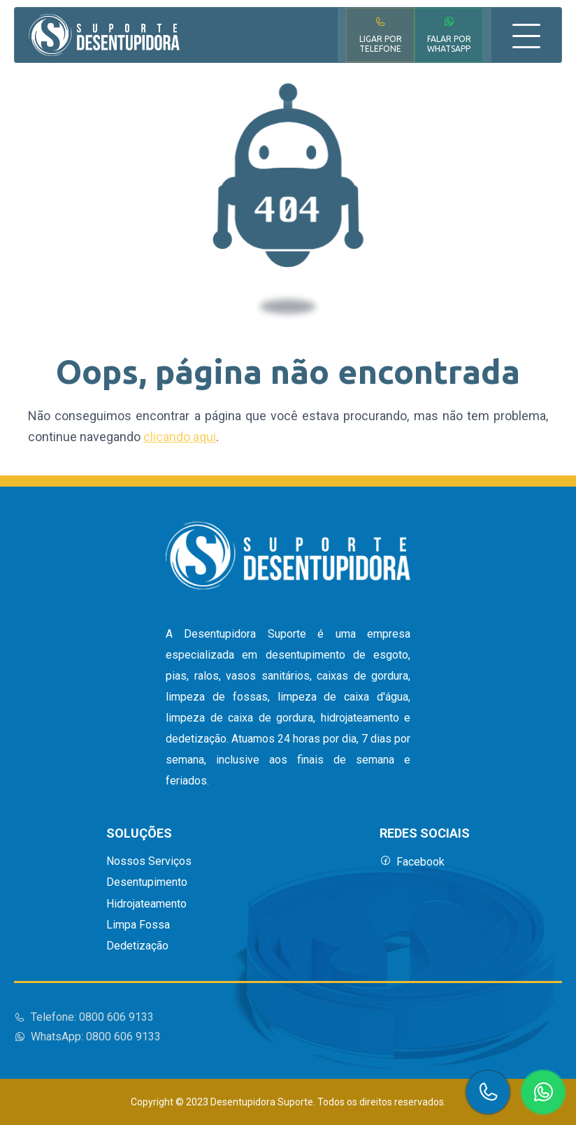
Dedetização (137, 946)
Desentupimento (146, 882)
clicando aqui (179, 436)
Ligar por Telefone (380, 34)
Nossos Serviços (149, 861)
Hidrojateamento (146, 904)
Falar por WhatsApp (449, 34)
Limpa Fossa (138, 925)
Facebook (412, 861)
